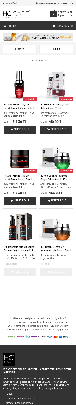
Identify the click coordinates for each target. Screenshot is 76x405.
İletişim (10, 394)
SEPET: (65, 14)
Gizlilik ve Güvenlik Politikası (21, 398)
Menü (9, 26)
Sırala (56, 48)
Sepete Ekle (19, 129)
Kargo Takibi (10, 3)
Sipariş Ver (62, 26)
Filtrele (19, 48)
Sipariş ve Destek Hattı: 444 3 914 (54, 3)
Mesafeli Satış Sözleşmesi (19, 403)
